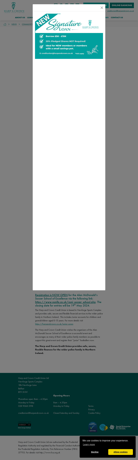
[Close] (101, 7)
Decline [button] (94, 452)
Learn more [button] (89, 444)
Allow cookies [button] (120, 452)
